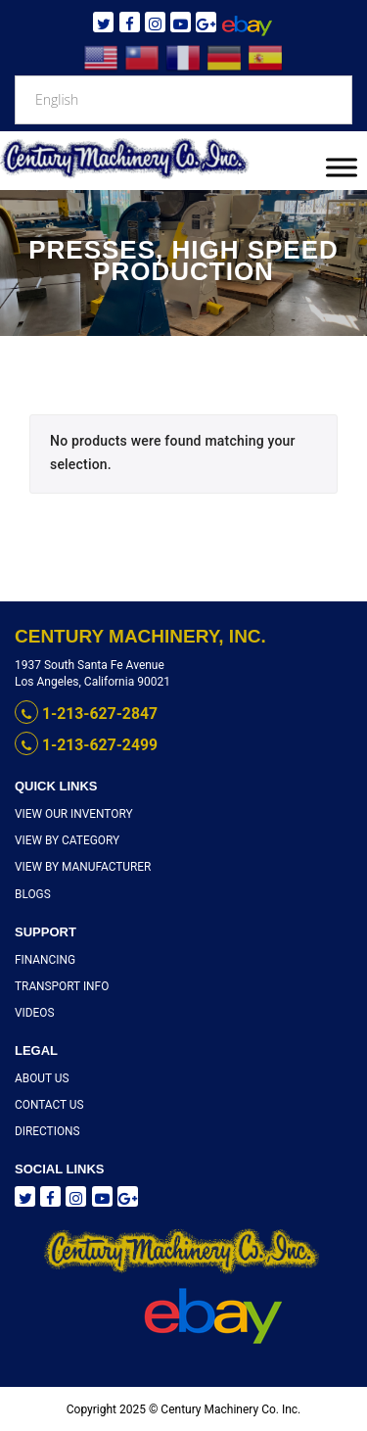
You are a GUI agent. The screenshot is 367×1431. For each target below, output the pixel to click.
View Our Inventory (69, 812)
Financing (43, 958)
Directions (45, 1129)
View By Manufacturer (78, 865)
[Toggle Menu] (341, 167)
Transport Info (58, 984)
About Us (40, 1077)
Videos (33, 1011)
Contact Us (46, 1103)
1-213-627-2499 (80, 744)
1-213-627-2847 (80, 714)
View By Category (63, 839)
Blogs (31, 892)
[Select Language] (183, 99)
